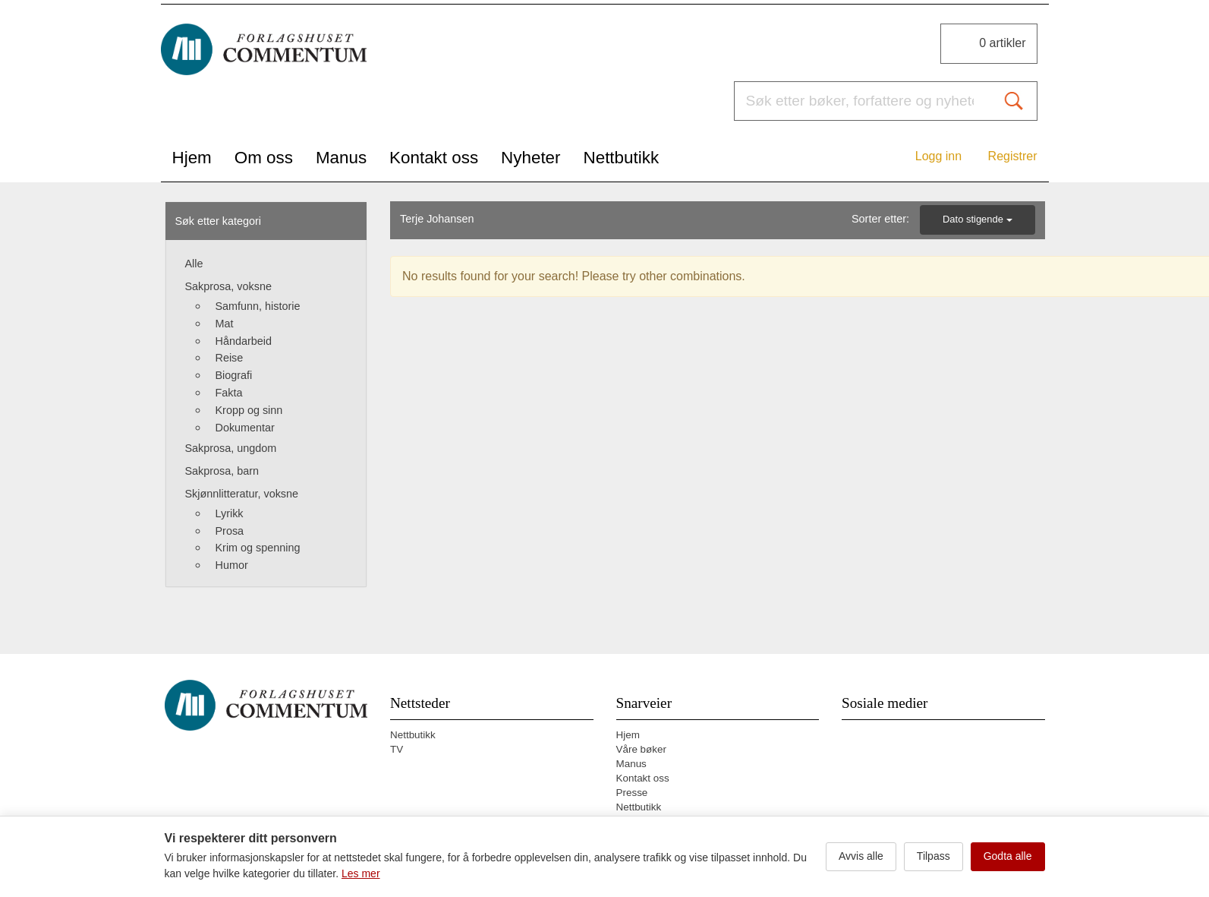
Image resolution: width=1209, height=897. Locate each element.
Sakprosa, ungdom (231, 448)
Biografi (234, 375)
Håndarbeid (244, 341)
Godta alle (1008, 856)
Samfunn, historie (258, 306)
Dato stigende (977, 219)
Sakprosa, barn (222, 471)
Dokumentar (245, 428)
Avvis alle (861, 856)
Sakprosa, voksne (228, 286)
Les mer (361, 873)
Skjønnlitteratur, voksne (242, 494)
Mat (225, 323)
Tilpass (933, 856)
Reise (230, 358)
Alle (194, 263)
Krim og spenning (258, 548)
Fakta (229, 393)
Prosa (230, 531)
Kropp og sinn (249, 410)
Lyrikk (230, 513)
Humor (232, 565)
